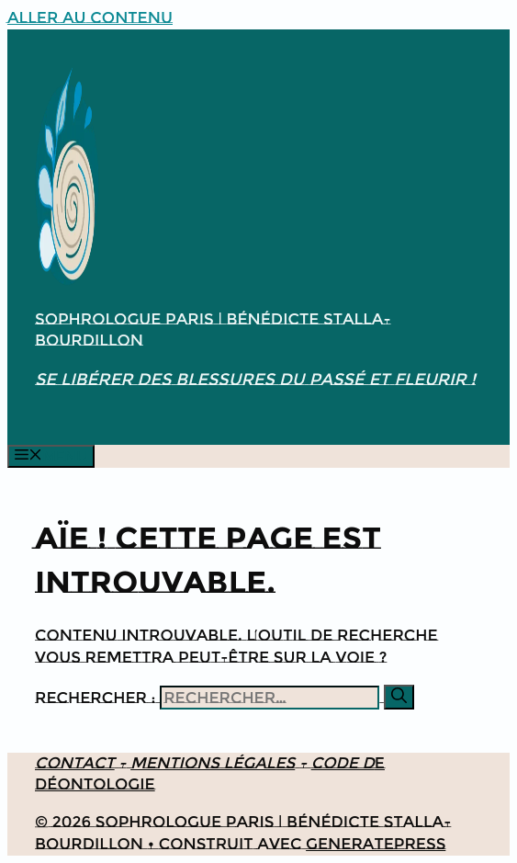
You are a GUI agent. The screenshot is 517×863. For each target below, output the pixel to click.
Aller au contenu (90, 17)
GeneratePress (375, 844)
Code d (343, 763)
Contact (75, 763)
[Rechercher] (399, 697)
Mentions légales (212, 763)
